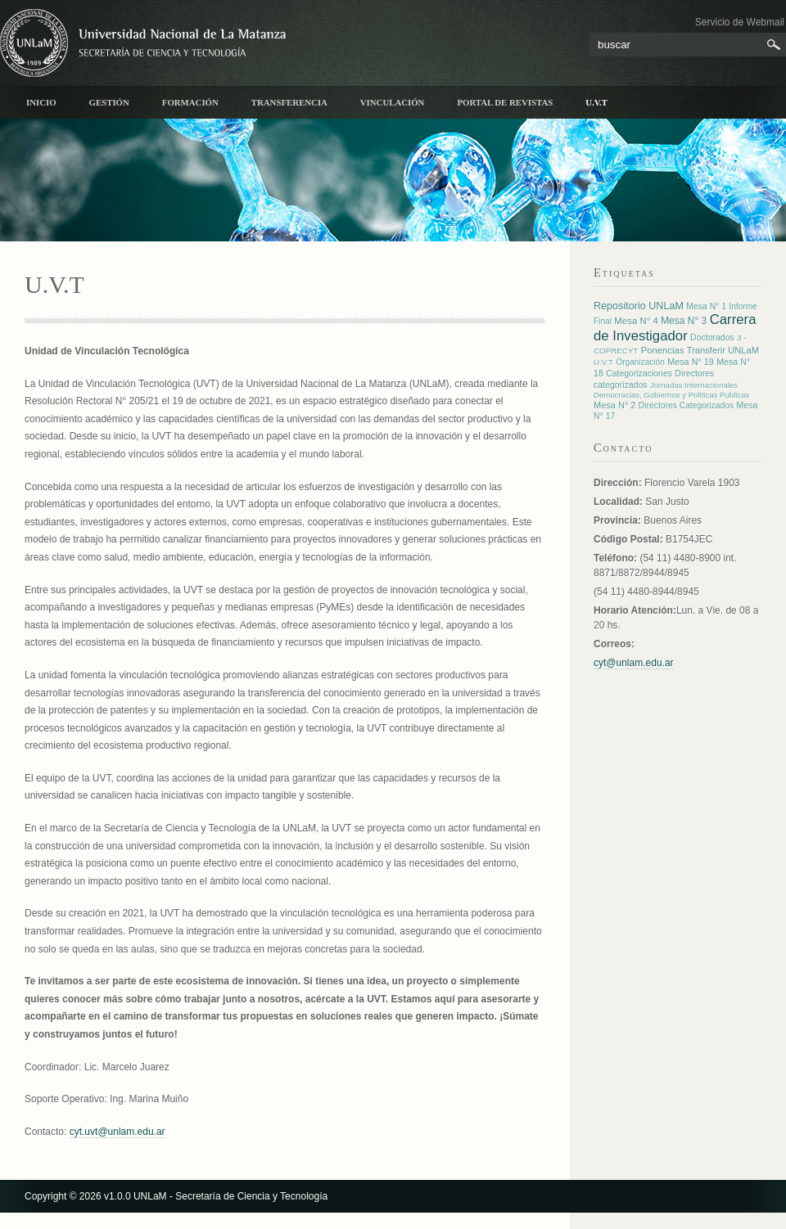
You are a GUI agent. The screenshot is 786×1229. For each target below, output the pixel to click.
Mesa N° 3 (684, 320)
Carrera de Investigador (675, 328)
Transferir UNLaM (723, 350)
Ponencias (662, 350)
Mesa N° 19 (690, 362)
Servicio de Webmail (739, 22)
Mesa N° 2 (614, 405)
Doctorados (712, 337)
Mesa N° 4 (635, 321)
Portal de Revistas (505, 102)
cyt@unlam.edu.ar (634, 663)
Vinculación (392, 102)
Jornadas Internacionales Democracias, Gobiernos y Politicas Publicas (671, 389)
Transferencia (289, 102)
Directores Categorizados (686, 405)
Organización (640, 362)
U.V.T (596, 102)
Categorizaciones (639, 373)
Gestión (109, 102)
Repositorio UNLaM (639, 306)
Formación (190, 102)
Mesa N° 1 (706, 306)
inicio (41, 102)
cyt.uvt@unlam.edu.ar (117, 1131)
